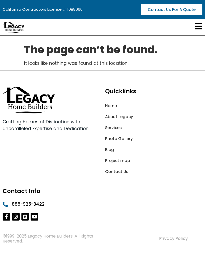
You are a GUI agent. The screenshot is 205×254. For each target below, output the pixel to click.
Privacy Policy (173, 238)
